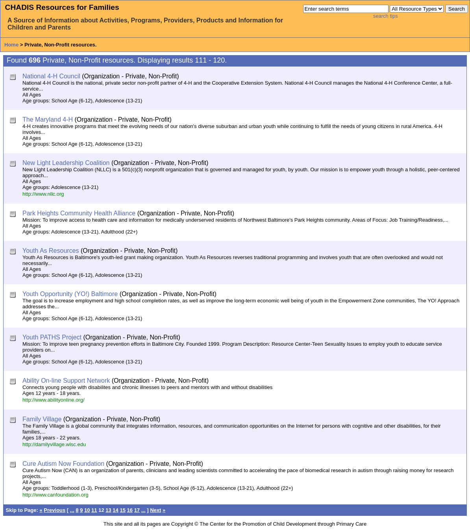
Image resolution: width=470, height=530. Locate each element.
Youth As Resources (50, 250)
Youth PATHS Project (51, 337)
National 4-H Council (51, 76)
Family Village (41, 419)
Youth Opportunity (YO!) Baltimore (70, 294)
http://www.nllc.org (43, 194)
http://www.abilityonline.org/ (53, 400)
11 (94, 510)
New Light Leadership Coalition (65, 162)
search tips (385, 16)
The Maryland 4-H (47, 119)
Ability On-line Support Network (66, 380)
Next (155, 510)
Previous (54, 510)
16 (130, 510)
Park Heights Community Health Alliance (78, 213)
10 (87, 510)
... (72, 510)
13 (108, 510)
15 (122, 510)
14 (115, 510)
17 (137, 510)
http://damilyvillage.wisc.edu (54, 444)
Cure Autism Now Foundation (63, 463)
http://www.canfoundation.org (55, 495)
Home (11, 45)
